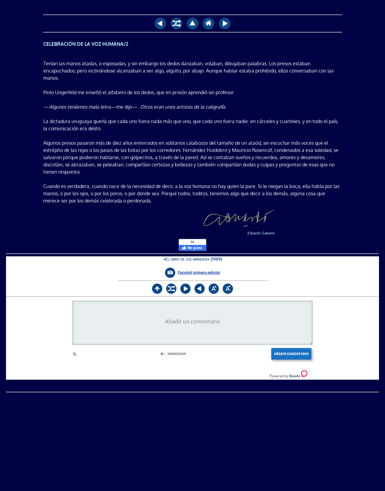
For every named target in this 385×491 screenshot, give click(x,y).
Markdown (173, 353)
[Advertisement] (192, 440)
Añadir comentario (291, 353)
